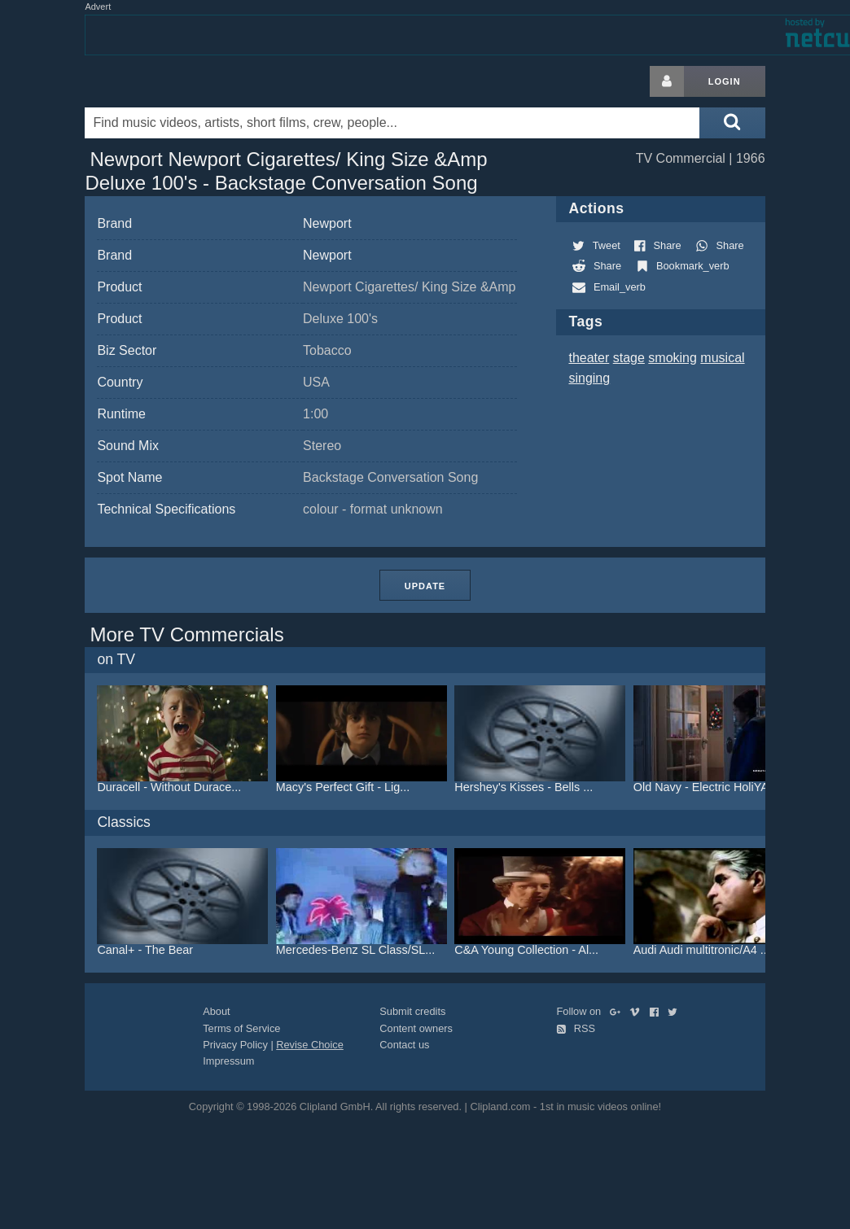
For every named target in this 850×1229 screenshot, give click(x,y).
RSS (575, 1028)
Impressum (228, 1061)
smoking (672, 358)
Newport (327, 223)
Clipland (170, 81)
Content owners (416, 1028)
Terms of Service (241, 1028)
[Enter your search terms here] (392, 122)
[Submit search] (732, 122)
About (216, 1011)
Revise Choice (310, 1045)
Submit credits (412, 1011)
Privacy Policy (235, 1045)
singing (589, 378)
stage (629, 358)
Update (425, 586)
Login (724, 81)
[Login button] (667, 81)
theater (588, 358)
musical (722, 358)
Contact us (404, 1045)
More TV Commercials (186, 634)
